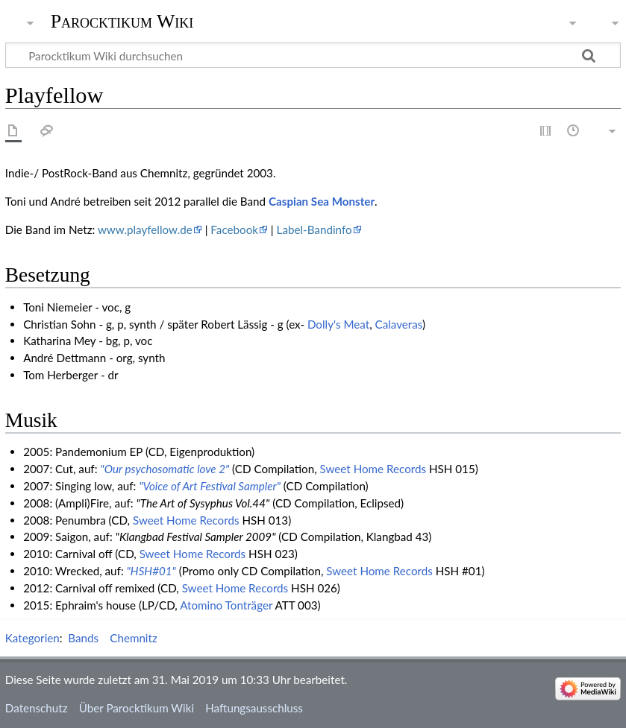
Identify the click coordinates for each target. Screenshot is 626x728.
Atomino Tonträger (226, 605)
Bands (83, 638)
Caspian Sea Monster (322, 201)
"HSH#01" (151, 570)
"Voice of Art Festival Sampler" (210, 486)
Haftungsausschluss (254, 708)
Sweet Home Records (373, 468)
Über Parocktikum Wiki (136, 708)
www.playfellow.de (145, 229)
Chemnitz (133, 638)
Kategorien (32, 638)
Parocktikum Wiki (122, 20)
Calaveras (399, 324)
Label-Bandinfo (314, 229)
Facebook (234, 229)
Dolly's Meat (338, 324)
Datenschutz (36, 708)
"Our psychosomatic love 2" (164, 468)
